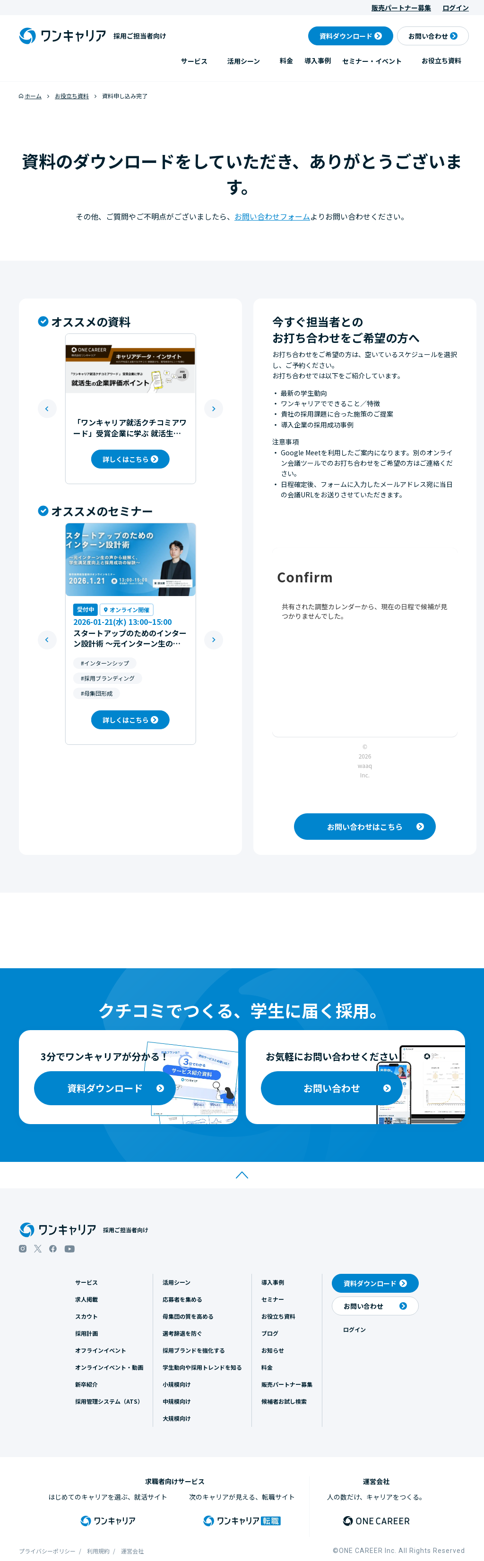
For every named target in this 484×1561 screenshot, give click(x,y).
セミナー (272, 1299)
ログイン (455, 7)
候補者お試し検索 (284, 1401)
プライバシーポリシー (47, 1551)
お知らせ (272, 1350)
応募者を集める (182, 1299)
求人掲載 (86, 1299)
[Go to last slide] (47, 408)
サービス (194, 61)
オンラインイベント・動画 (109, 1367)
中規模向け (177, 1401)
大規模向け (177, 1418)
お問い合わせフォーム (272, 216)
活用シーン (243, 61)
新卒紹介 (86, 1384)
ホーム (33, 96)
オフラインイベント (100, 1350)
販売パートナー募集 (401, 7)
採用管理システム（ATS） (109, 1401)
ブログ (269, 1333)
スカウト (86, 1316)
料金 (286, 60)
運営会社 (132, 1551)
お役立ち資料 (441, 60)
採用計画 (86, 1333)
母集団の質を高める (188, 1316)
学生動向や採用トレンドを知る (202, 1367)
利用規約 (98, 1551)
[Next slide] (213, 408)
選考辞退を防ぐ (182, 1333)
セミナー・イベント (372, 61)
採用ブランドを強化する (194, 1350)
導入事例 (317, 60)
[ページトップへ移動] (242, 1175)
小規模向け (177, 1384)
